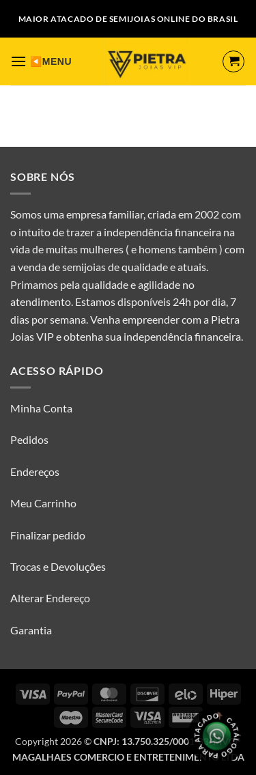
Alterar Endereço (50, 597)
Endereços (34, 471)
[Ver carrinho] (233, 61)
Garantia (31, 629)
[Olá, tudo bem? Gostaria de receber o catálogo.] (217, 736)
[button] (18, 61)
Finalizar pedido (47, 535)
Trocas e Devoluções (58, 566)
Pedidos (29, 439)
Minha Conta (41, 407)
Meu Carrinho (43, 502)
